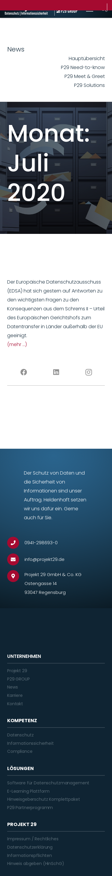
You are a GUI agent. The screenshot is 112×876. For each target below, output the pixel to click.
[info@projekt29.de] (15, 559)
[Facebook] (23, 372)
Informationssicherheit (30, 743)
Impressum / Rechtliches (33, 839)
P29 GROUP (18, 679)
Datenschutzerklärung (30, 847)
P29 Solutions (89, 85)
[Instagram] (88, 372)
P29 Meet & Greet (85, 76)
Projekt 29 (17, 671)
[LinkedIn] (56, 372)
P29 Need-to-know (83, 67)
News (12, 687)
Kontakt (15, 704)
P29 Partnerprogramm (30, 808)
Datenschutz (20, 735)
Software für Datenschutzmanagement (48, 783)
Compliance (20, 751)
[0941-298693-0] (15, 543)
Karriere (15, 695)
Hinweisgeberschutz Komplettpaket (43, 799)
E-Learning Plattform (28, 791)
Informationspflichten (29, 855)
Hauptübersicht (87, 58)
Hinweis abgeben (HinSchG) (35, 863)
